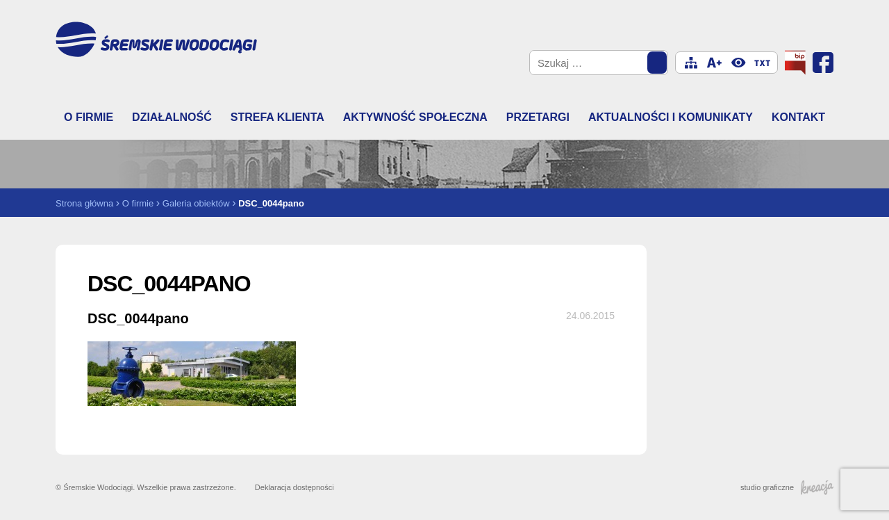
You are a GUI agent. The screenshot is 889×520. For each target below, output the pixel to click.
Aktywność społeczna (415, 117)
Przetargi (538, 117)
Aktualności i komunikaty (670, 117)
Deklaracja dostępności (294, 487)
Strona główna (84, 203)
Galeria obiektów (196, 203)
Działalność (172, 117)
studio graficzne (786, 487)
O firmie (88, 117)
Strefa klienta (277, 117)
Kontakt (798, 117)
